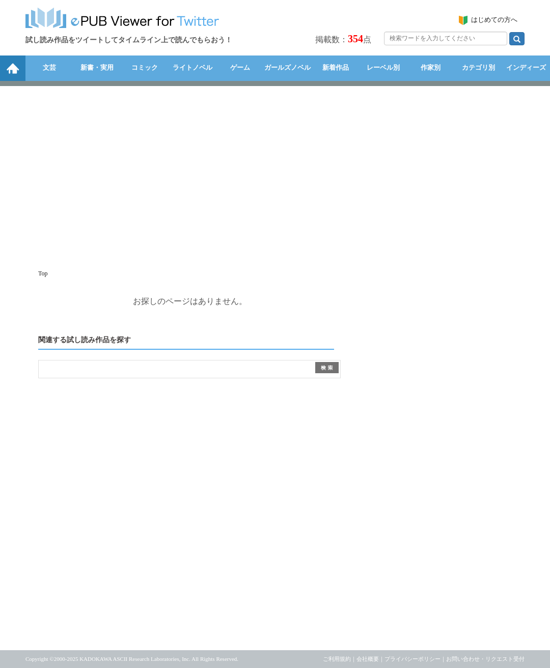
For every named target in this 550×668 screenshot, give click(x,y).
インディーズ (526, 67)
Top (43, 273)
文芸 (49, 67)
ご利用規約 (337, 659)
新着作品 (335, 67)
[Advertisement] (275, 172)
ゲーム (240, 67)
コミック (144, 67)
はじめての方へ (494, 19)
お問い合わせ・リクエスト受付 (485, 659)
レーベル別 (383, 67)
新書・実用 (97, 67)
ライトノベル (192, 67)
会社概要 (367, 659)
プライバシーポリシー (412, 659)
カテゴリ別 (478, 67)
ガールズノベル (287, 67)
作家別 (431, 67)
